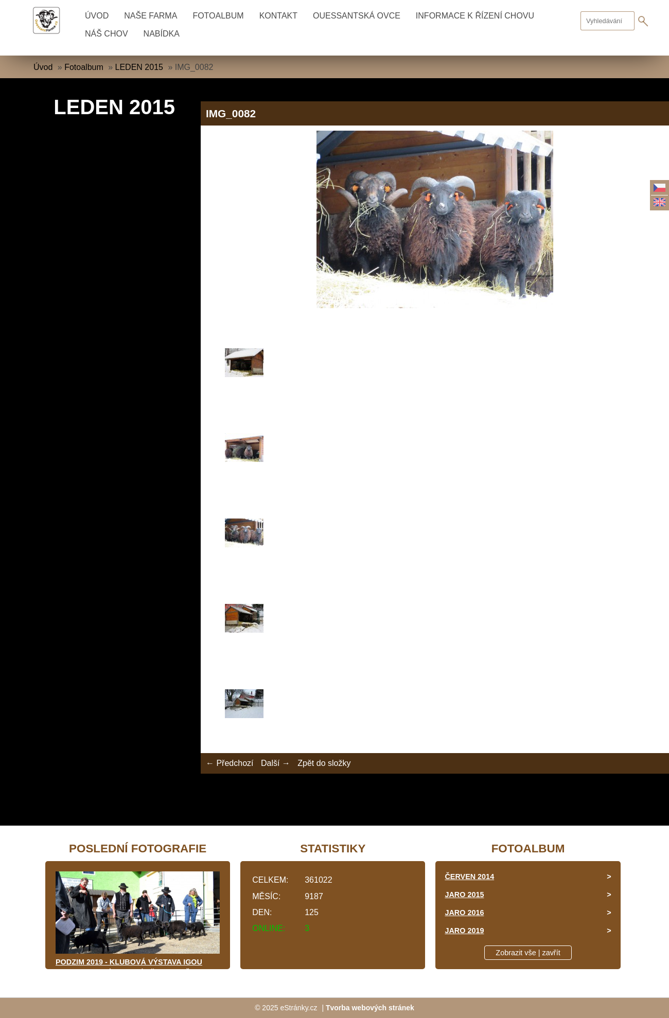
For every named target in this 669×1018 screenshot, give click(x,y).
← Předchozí (229, 763)
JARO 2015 (464, 894)
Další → (275, 763)
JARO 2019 (464, 930)
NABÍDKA (162, 33)
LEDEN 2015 (139, 67)
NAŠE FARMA (150, 15)
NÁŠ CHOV (106, 33)
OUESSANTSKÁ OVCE (356, 15)
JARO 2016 (464, 912)
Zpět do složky (323, 763)
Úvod (97, 15)
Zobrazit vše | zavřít (528, 953)
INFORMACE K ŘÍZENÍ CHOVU (475, 15)
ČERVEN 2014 (469, 876)
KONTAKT (278, 15)
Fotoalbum (217, 15)
